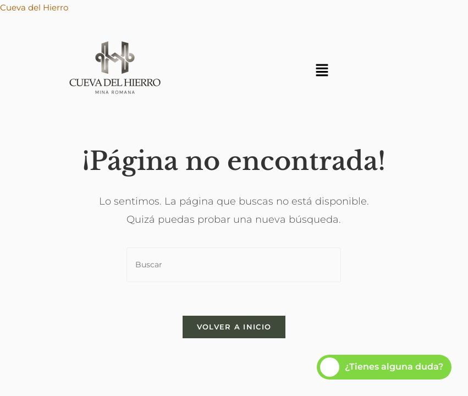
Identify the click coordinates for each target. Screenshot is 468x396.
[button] (322, 71)
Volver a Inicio (234, 326)
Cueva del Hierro (34, 7)
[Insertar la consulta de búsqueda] (233, 265)
